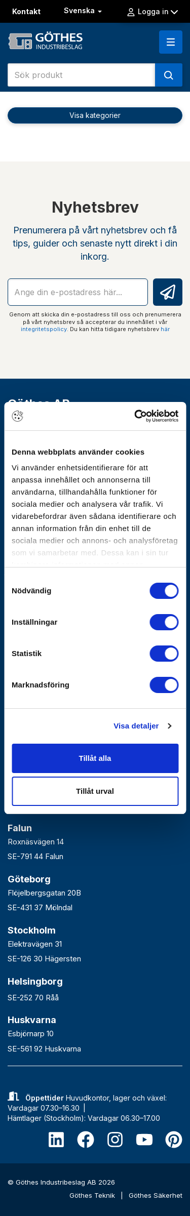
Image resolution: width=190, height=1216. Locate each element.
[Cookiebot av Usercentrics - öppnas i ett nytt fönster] (135, 416)
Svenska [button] (84, 10)
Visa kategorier (95, 115)
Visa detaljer (136, 725)
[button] (170, 42)
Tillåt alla (95, 758)
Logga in (152, 11)
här (165, 329)
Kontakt (26, 11)
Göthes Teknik (93, 1195)
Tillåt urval (95, 791)
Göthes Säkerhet (155, 1195)
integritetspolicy (44, 329)
